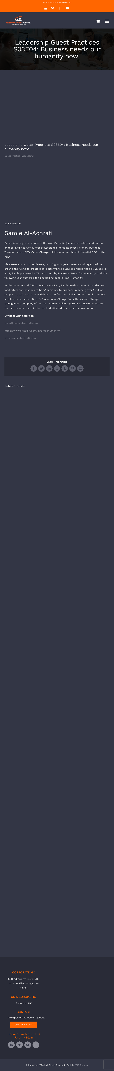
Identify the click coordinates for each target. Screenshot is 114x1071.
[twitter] (19, 1044)
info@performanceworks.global (57, 2)
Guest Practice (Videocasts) (19, 156)
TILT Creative (81, 1065)
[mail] (36, 1044)
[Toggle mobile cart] (98, 21)
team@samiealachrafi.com (21, 323)
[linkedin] (11, 1044)
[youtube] (27, 1044)
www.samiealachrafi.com (20, 338)
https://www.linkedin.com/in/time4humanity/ (32, 330)
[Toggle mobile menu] (107, 21)
